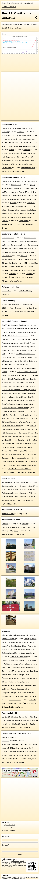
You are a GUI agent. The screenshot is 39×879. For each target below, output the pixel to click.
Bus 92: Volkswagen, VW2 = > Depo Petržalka (18, 465)
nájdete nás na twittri (9, 825)
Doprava (15, 3)
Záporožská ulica (30, 696)
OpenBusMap (26, 117)
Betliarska (26, 500)
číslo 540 (24, 256)
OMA (8, 3)
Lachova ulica (30, 678)
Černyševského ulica (9, 678)
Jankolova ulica (16, 642)
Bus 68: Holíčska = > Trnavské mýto (14, 408)
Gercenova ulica (14, 700)
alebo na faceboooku (9, 828)
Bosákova (5, 135)
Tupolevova (13, 270)
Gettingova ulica (19, 649)
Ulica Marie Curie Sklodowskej (12, 635)
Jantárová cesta (7, 500)
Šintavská (24, 153)
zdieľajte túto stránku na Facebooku (13, 861)
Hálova (11, 142)
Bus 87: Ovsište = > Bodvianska (14, 332)
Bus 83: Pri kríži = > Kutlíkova (25, 361)
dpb (21, 3)
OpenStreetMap (15, 117)
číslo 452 (31, 248)
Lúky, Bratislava (13, 527)
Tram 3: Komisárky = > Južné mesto (22, 308)
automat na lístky (16, 192)
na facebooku (15, 861)
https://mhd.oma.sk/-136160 (9, 119)
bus (25, 3)
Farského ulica (17, 675)
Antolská (12, 171)
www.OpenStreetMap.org (25, 877)
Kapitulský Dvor (7, 534)
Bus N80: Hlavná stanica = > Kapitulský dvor (17, 346)
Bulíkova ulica (7, 653)
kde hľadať (5, 836)
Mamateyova (6, 482)
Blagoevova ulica (26, 653)
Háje (33, 527)
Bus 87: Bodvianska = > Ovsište (13, 325)
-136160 (13, 737)
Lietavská (23, 497)
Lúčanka (21, 164)
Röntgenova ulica (8, 692)
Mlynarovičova (24, 135)
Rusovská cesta (25, 486)
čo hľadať (5, 845)
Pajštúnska (7, 153)
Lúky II (19, 157)
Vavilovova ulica (14, 682)
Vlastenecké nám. (29, 139)
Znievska (5, 164)
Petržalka (5, 524)
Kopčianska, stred (29, 146)
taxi (25, 252)
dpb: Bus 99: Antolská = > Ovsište (23, 724)
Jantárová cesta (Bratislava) (28, 671)
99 (16, 713)
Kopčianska (8, 489)
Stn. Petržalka (8, 146)
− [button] (4, 77)
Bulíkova (5, 132)
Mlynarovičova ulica (18, 667)
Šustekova (20, 132)
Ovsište (4, 128)
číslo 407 (28, 266)
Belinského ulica (30, 685)
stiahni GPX (6, 744)
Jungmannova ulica (8, 685)
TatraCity (5, 671)
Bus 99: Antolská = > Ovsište (27, 372)
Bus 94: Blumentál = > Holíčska (13, 411)
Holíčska (5, 157)
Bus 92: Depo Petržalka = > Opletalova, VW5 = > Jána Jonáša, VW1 (19, 447)
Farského (13, 213)
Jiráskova (26, 150)
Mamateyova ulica (30, 639)
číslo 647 (18, 188)
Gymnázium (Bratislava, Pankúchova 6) (15, 660)
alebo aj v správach (9, 830)
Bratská (11, 150)
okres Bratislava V (8, 514)
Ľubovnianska (7, 168)
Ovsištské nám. (19, 128)
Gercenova (27, 142)
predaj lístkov (6, 291)
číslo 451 (12, 252)
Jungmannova (9, 139)
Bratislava (25, 524)
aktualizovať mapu (15, 734)
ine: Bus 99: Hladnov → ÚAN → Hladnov (16, 728)
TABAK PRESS (25, 291)
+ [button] (4, 74)
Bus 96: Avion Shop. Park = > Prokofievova (17, 304)
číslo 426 (31, 195)
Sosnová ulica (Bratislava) (19, 657)
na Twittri (19, 862)
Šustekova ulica (31, 664)
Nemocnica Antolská (28, 168)
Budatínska (23, 160)
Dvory (16, 531)
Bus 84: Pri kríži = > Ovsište (12, 339)
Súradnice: (5, 741)
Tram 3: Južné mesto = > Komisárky (21, 311)
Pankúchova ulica (10, 664)
